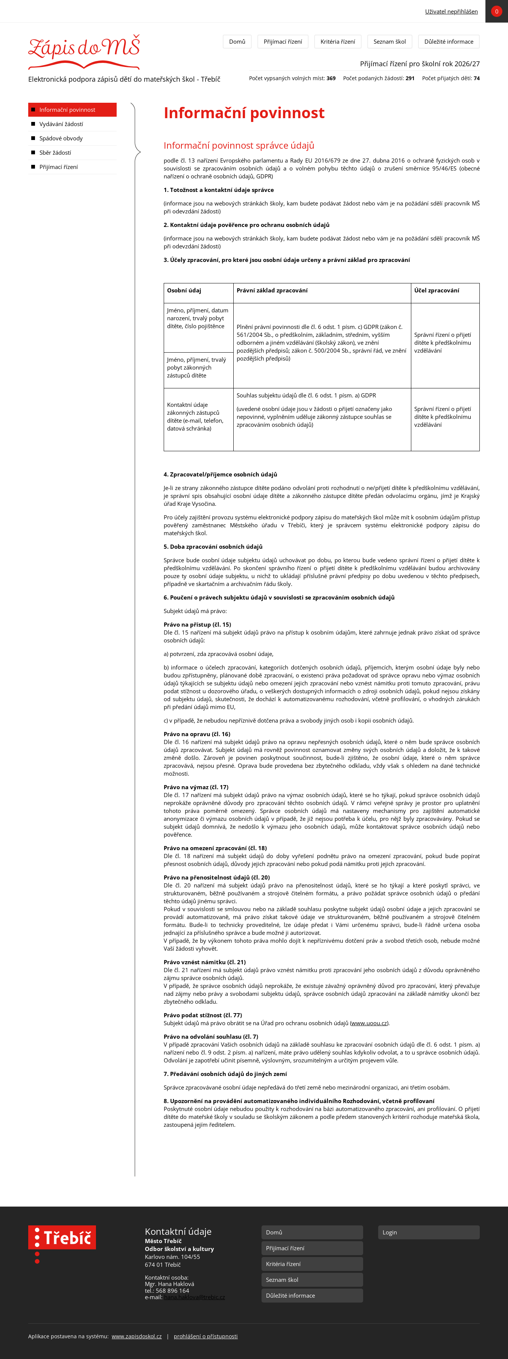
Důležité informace (448, 41)
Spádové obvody (61, 138)
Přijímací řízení (283, 41)
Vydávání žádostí (61, 124)
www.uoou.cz (369, 1023)
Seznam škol (390, 41)
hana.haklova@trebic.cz (194, 1297)
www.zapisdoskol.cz (137, 1336)
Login (390, 1232)
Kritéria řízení (338, 41)
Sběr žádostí (55, 152)
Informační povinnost (67, 109)
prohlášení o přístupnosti (206, 1336)
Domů (237, 41)
